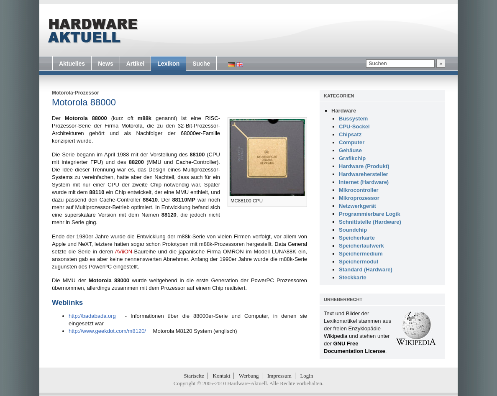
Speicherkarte (357, 238)
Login (306, 376)
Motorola (132, 126)
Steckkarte (352, 277)
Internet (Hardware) (364, 182)
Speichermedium (361, 253)
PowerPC (100, 266)
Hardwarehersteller (363, 174)
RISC (211, 118)
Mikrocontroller (359, 190)
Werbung (249, 376)
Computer (351, 142)
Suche (201, 63)
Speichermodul (358, 261)
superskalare (79, 215)
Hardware (343, 110)
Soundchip (353, 230)
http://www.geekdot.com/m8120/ (107, 331)
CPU (214, 154)
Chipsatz (350, 134)
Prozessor (64, 126)
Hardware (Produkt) (364, 166)
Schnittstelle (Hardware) (370, 222)
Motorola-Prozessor (75, 93)
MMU (155, 162)
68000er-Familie (200, 133)
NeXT (85, 244)
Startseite (194, 376)
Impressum (279, 376)
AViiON (123, 251)
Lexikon (168, 63)
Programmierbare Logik (369, 214)
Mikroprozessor (359, 198)
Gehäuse (350, 150)
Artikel (135, 63)
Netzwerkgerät (357, 206)
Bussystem (353, 118)
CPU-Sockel (354, 126)
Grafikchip (352, 158)
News (105, 63)
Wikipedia (335, 336)
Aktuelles (72, 63)
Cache (184, 162)
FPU (95, 162)
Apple (59, 244)
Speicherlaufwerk (361, 246)
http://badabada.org (92, 316)
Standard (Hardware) (365, 269)
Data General (290, 244)
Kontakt (222, 376)
